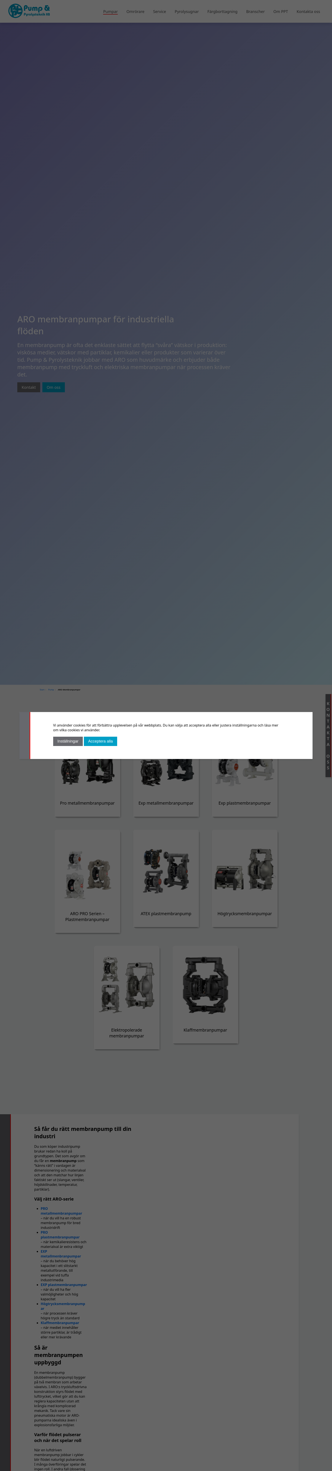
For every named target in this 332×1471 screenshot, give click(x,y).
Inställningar (67, 741)
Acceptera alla (100, 741)
